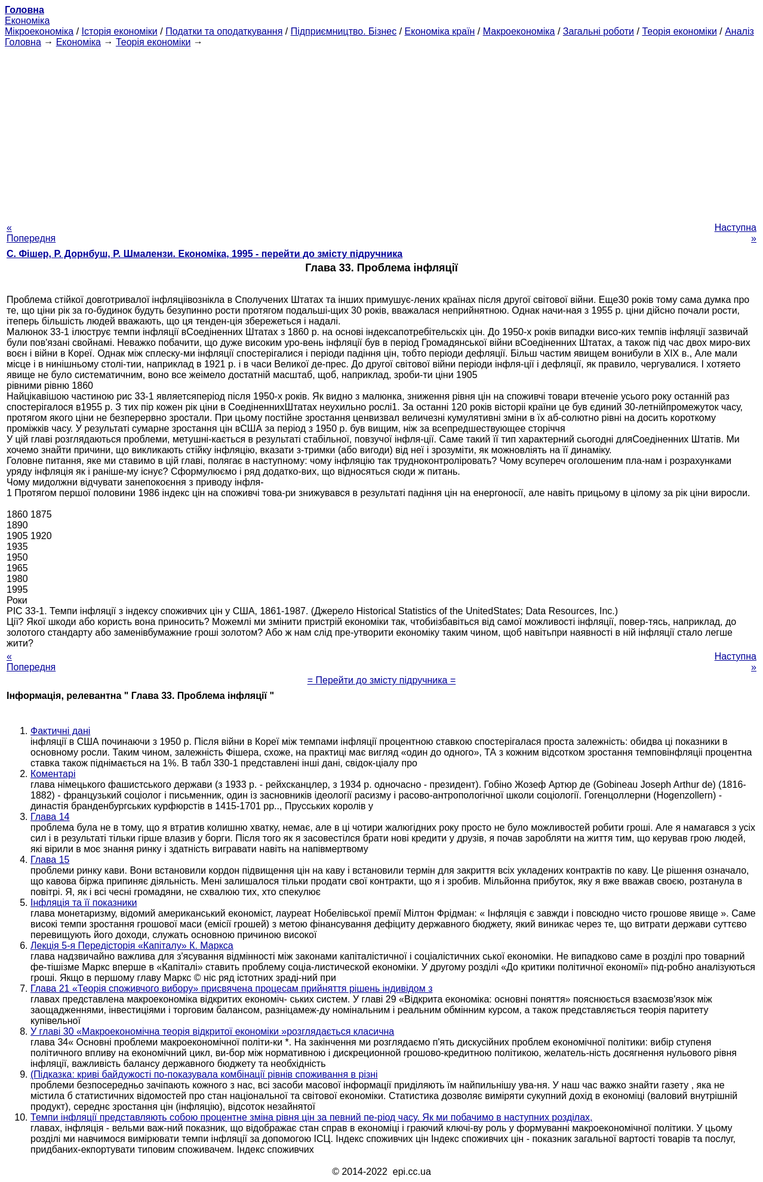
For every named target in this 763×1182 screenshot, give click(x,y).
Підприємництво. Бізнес (344, 31)
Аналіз (739, 31)
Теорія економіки (679, 31)
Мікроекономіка (39, 31)
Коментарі (52, 774)
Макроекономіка (519, 31)
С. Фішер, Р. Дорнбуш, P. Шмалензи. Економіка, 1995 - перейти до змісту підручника (204, 254)
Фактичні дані (60, 731)
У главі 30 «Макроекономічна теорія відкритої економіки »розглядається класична (212, 1031)
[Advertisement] (381, 131)
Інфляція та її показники (83, 903)
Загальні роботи (598, 31)
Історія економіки (120, 31)
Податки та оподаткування (223, 31)
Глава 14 (49, 817)
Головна (23, 42)
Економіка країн (440, 31)
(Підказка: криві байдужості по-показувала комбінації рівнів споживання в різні (204, 1074)
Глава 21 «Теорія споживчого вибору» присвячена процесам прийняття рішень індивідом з (231, 988)
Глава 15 (49, 860)
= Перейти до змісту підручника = (381, 680)
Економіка (27, 21)
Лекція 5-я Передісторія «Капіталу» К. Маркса (131, 945)
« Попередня (31, 232)
